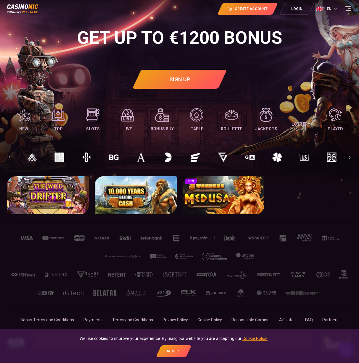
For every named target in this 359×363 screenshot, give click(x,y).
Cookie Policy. (255, 338)
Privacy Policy (175, 319)
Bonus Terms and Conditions (47, 319)
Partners (330, 319)
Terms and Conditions (132, 319)
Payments (93, 319)
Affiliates (287, 319)
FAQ (309, 319)
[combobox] (326, 9)
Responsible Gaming (250, 319)
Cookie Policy (209, 319)
